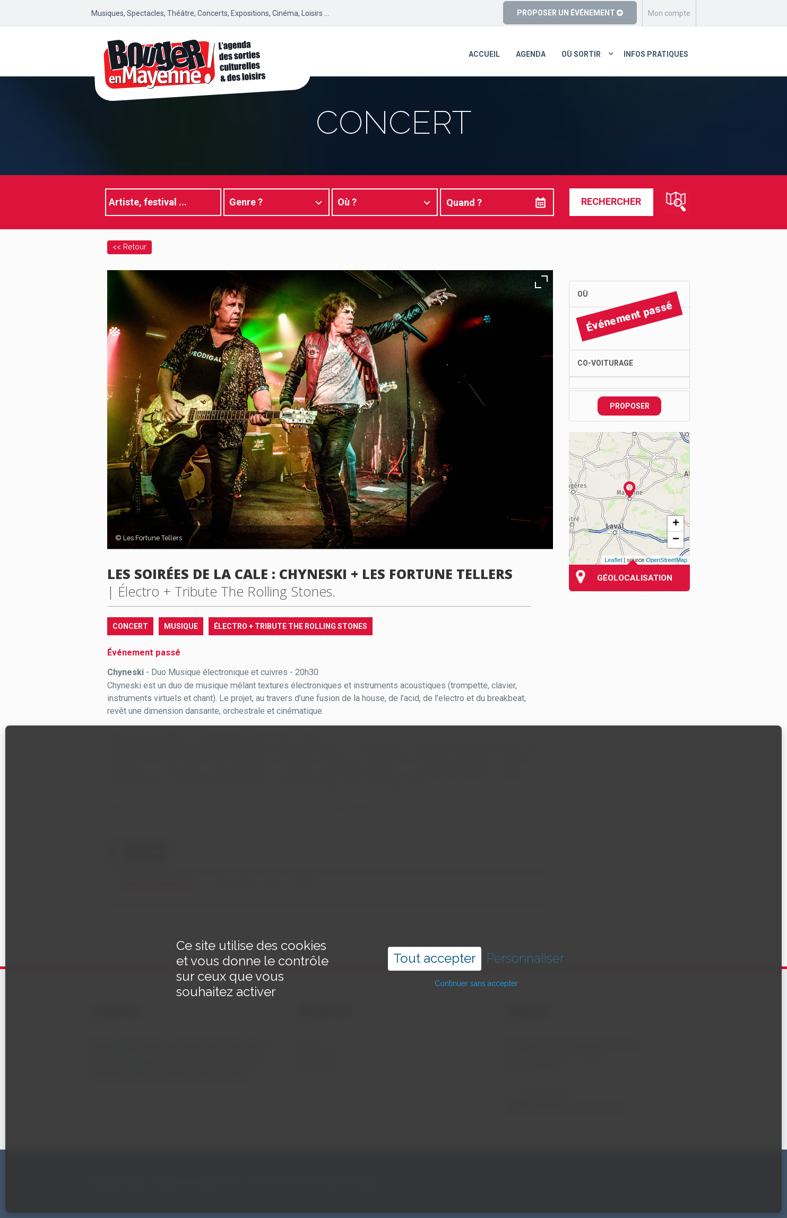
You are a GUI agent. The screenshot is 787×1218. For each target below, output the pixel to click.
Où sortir (581, 54)
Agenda (531, 54)
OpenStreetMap (666, 560)
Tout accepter (434, 922)
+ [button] (675, 524)
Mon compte (669, 13)
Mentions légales (353, 1181)
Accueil (484, 54)
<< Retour (129, 246)
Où (582, 294)
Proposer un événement (570, 12)
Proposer (630, 406)
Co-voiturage (605, 363)
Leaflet (613, 560)
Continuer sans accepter (476, 947)
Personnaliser (525, 922)
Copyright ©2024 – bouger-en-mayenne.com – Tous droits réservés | (206, 1181)
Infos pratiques (656, 54)
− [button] (675, 540)
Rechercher (611, 201)
